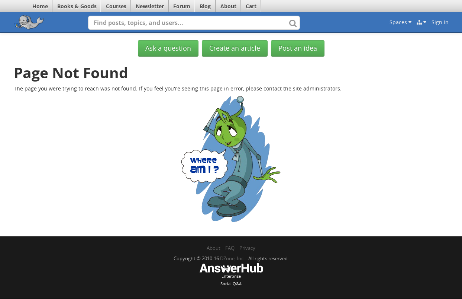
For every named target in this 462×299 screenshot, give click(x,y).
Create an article (234, 48)
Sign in (440, 22)
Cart (251, 6)
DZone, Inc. (232, 258)
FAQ (230, 248)
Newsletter (150, 6)
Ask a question (168, 48)
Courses (116, 6)
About (228, 6)
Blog (205, 6)
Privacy (247, 248)
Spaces (400, 22)
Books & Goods (77, 6)
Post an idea (297, 48)
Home (40, 6)
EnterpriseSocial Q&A (231, 275)
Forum (181, 6)
